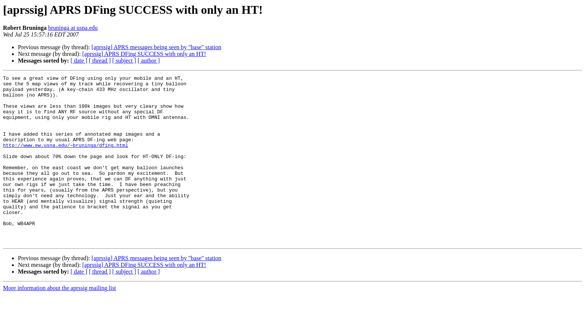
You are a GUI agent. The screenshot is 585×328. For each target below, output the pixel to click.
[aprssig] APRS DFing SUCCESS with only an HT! (144, 54)
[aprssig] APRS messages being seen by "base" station (156, 47)
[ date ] (79, 60)
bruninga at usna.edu (73, 28)
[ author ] (149, 60)
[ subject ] (124, 60)
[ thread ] (100, 60)
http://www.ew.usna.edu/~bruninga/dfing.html (65, 159)
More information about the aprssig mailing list (59, 321)
